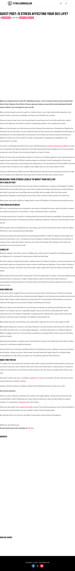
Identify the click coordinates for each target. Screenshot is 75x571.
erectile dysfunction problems (58, 146)
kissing (23, 381)
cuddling (31, 253)
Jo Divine (31, 428)
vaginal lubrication (26, 407)
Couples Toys (22, 17)
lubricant (23, 402)
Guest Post (31, 17)
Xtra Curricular (6, 17)
